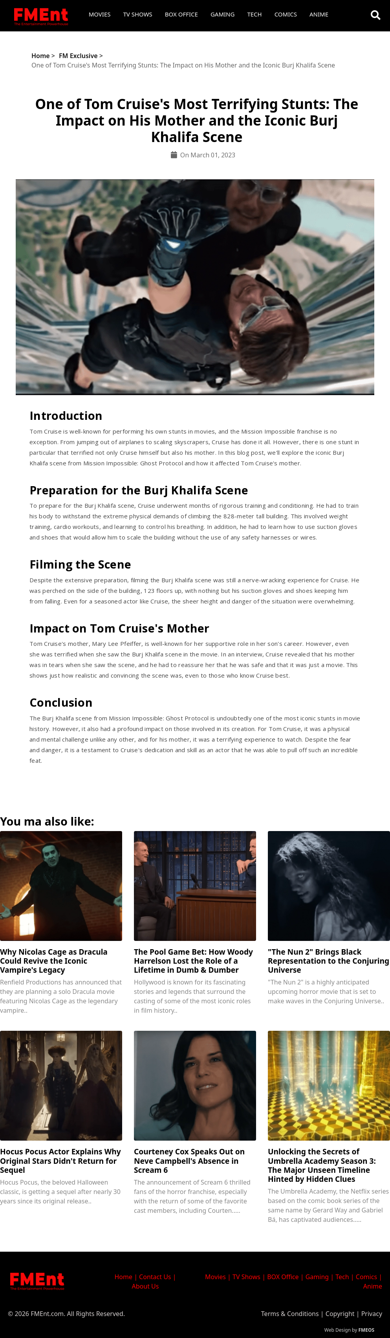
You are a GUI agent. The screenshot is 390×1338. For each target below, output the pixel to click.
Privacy (371, 1313)
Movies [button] (100, 14)
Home (40, 55)
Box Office (181, 14)
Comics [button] (286, 14)
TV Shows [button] (137, 14)
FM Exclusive (78, 55)
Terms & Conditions (290, 1313)
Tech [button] (254, 14)
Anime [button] (318, 14)
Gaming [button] (223, 14)
